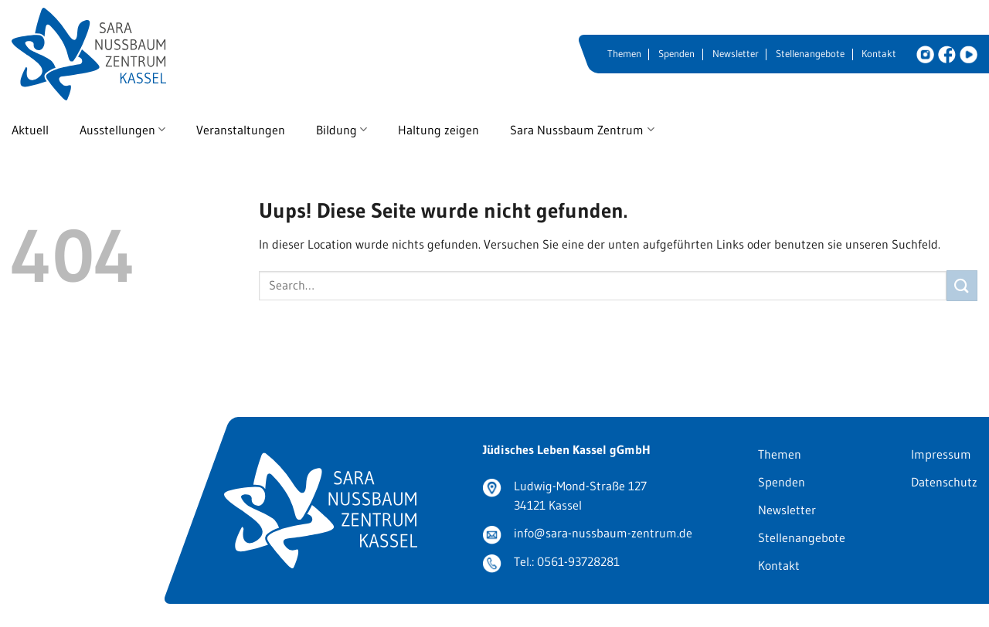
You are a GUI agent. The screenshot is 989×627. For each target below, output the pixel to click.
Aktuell (30, 129)
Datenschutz (944, 482)
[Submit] (962, 285)
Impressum (941, 454)
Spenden (676, 53)
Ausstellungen (122, 129)
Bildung (341, 129)
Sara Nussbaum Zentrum (582, 129)
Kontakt (879, 53)
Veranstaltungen (240, 129)
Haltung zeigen (438, 129)
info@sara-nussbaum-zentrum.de (603, 533)
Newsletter (735, 53)
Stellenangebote (810, 53)
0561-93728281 (578, 561)
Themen (624, 53)
